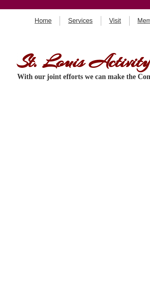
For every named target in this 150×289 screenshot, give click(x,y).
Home (43, 20)
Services (80, 20)
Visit (115, 20)
